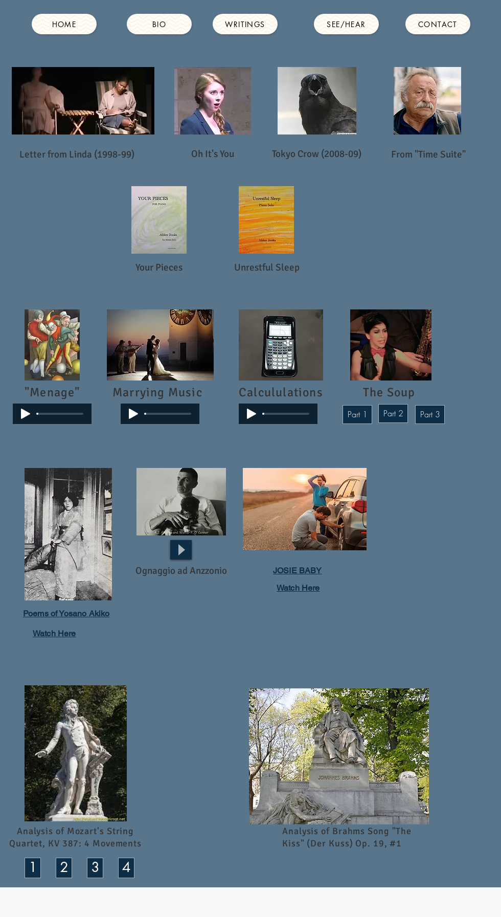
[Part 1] (357, 414)
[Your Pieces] (159, 268)
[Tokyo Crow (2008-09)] (317, 154)
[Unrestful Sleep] (267, 268)
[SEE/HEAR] (346, 24)
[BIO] (159, 24)
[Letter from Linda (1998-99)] (76, 154)
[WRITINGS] (245, 24)
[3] (95, 868)
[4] (126, 868)
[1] (33, 868)
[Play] (25, 414)
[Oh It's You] (212, 154)
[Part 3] (430, 414)
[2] (64, 868)
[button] (181, 571)
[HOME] (64, 24)
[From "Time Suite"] (428, 155)
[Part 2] (393, 413)
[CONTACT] (437, 24)
